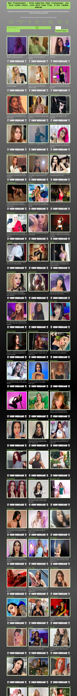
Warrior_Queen (11, 297)
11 (8, 30)
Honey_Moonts (32, 350)
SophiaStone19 (32, 192)
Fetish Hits (37, 693)
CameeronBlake (11, 559)
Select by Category (62, 30)
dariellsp (52, 375)
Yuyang (30, 559)
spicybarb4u (32, 402)
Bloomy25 (53, 61)
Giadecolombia (11, 87)
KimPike (30, 454)
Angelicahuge (54, 454)
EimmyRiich (10, 507)
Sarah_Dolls (10, 533)
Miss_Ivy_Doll (11, 113)
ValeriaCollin (10, 454)
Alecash (52, 559)
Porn (43, 21)
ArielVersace (10, 140)
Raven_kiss (31, 270)
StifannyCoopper (33, 297)
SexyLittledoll (11, 428)
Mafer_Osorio (11, 585)
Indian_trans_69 (11, 270)
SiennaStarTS (32, 140)
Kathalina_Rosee (12, 375)
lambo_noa (53, 297)
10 (49, 27)
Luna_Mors (53, 113)
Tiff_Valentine (54, 612)
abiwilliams (10, 323)
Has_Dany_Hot (11, 637)
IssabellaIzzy (10, 350)
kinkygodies (53, 35)
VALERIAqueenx (11, 166)
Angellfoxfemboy (55, 585)
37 (15, 30)
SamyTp (30, 612)
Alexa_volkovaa (11, 480)
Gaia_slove (31, 507)
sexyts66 (9, 218)
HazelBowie (31, 428)
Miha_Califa (53, 270)
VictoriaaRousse (33, 533)
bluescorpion (32, 61)
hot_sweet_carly (55, 428)
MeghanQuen (54, 323)
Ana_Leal (52, 166)
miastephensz (54, 245)
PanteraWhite (32, 245)
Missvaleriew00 (54, 350)
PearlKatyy (31, 323)
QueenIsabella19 (33, 637)
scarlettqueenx (54, 402)
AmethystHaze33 (33, 35)
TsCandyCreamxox (33, 113)
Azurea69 (31, 87)
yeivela (52, 218)
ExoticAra (31, 166)
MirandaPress (54, 533)
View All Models (12, 27)
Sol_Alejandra (54, 507)
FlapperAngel (11, 35)
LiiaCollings (53, 480)
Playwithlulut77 (11, 402)
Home (58, 27)
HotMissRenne (54, 140)
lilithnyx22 (31, 585)
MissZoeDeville (54, 87)
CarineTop (31, 218)
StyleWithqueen (33, 480)
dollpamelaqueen (12, 61)
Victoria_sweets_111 (13, 612)
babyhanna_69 (54, 637)
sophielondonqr (33, 375)
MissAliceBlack (11, 245)
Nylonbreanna (11, 192)
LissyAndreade (54, 192)
